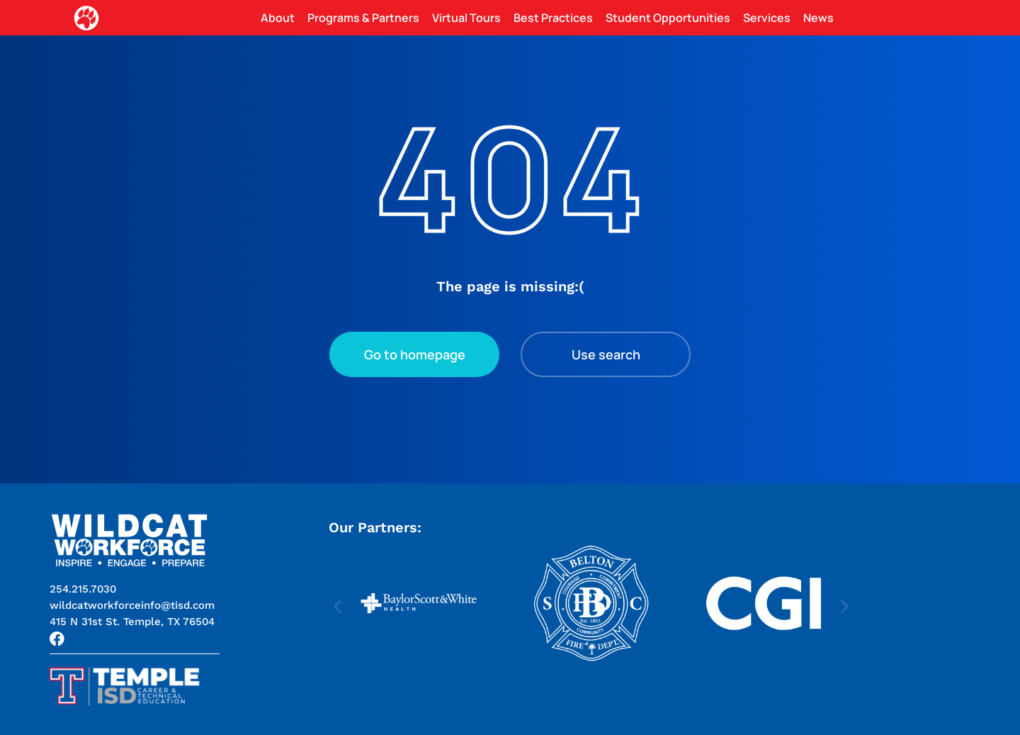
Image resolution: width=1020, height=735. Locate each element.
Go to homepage (414, 354)
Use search (606, 354)
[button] (132, 622)
